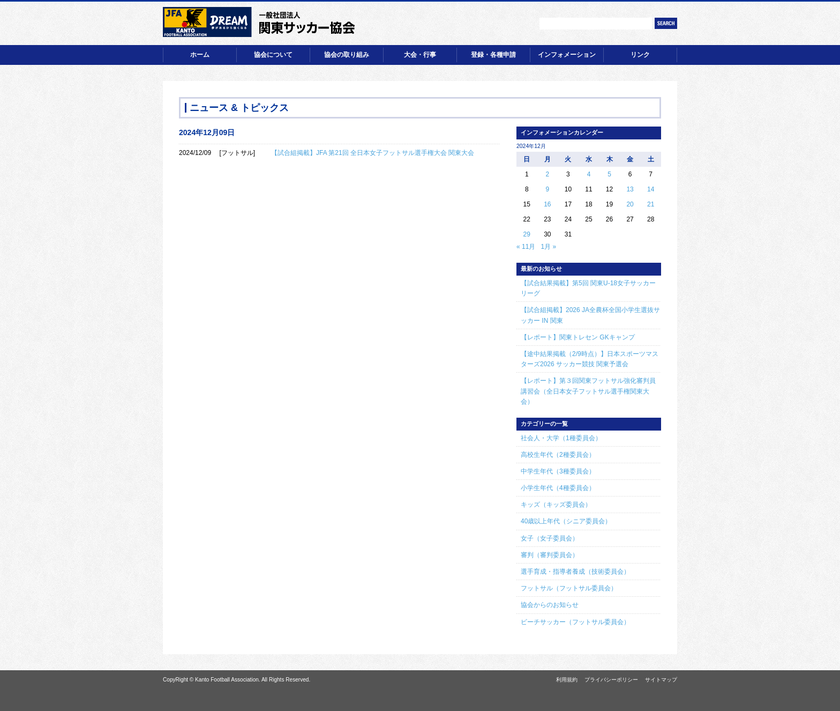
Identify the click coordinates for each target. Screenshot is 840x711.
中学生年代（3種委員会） (558, 471)
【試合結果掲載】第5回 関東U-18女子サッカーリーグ (588, 288)
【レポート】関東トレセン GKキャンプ (578, 337)
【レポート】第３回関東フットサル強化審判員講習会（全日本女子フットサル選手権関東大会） (588, 391)
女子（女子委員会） (550, 538)
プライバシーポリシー (611, 680)
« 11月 (525, 246)
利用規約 (567, 680)
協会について (273, 54)
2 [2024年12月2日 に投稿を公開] (548, 174)
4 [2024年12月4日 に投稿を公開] (589, 174)
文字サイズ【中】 (518, 23)
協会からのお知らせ (550, 605)
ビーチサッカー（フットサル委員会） (575, 622)
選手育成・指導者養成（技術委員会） (575, 571)
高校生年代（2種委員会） (558, 454)
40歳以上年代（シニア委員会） (566, 521)
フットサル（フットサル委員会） (569, 588)
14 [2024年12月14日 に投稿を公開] (650, 189)
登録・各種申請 (493, 54)
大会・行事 (420, 54)
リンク (640, 54)
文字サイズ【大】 (526, 23)
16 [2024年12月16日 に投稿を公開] (547, 204)
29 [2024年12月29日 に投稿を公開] (526, 234)
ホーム (199, 54)
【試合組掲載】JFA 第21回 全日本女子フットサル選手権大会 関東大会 (372, 153)
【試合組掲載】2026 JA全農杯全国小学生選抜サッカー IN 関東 (590, 315)
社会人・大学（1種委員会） (561, 438)
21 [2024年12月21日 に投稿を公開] (650, 204)
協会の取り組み (346, 54)
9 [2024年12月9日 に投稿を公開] (548, 189)
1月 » (548, 246)
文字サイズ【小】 (510, 23)
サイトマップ (661, 680)
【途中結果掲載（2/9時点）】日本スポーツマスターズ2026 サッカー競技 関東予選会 (589, 359)
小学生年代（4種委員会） (558, 488)
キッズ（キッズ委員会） (556, 504)
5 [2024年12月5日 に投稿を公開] (609, 174)
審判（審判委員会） (550, 555)
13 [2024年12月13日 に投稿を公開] (629, 189)
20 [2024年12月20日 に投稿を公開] (629, 204)
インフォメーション (567, 54)
